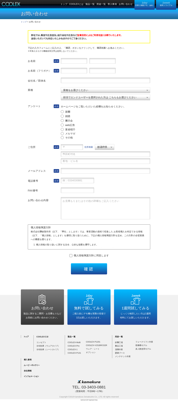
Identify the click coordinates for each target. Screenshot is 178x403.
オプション (91, 352)
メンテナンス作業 (123, 356)
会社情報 (28, 371)
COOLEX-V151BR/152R (96, 345)
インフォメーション (31, 376)
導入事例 (112, 4)
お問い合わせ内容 (38, 200)
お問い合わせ (126, 4)
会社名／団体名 (37, 80)
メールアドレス (37, 171)
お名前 (32, 61)
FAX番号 (33, 190)
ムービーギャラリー (32, 365)
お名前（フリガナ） (39, 70)
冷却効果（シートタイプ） (48, 349)
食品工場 (119, 346)
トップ (63, 4)
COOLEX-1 (73, 349)
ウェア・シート (93, 349)
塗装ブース (120, 353)
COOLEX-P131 (74, 353)
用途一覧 (101, 4)
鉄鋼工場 (119, 342)
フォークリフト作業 (144, 342)
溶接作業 (119, 349)
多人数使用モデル (143, 349)
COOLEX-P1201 (93, 342)
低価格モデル (141, 345)
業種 (30, 90)
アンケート (34, 106)
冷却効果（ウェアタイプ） (48, 346)
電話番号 (33, 181)
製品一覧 (90, 4)
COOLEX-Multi (74, 342)
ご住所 (32, 147)
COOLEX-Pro (74, 346)
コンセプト (41, 342)
